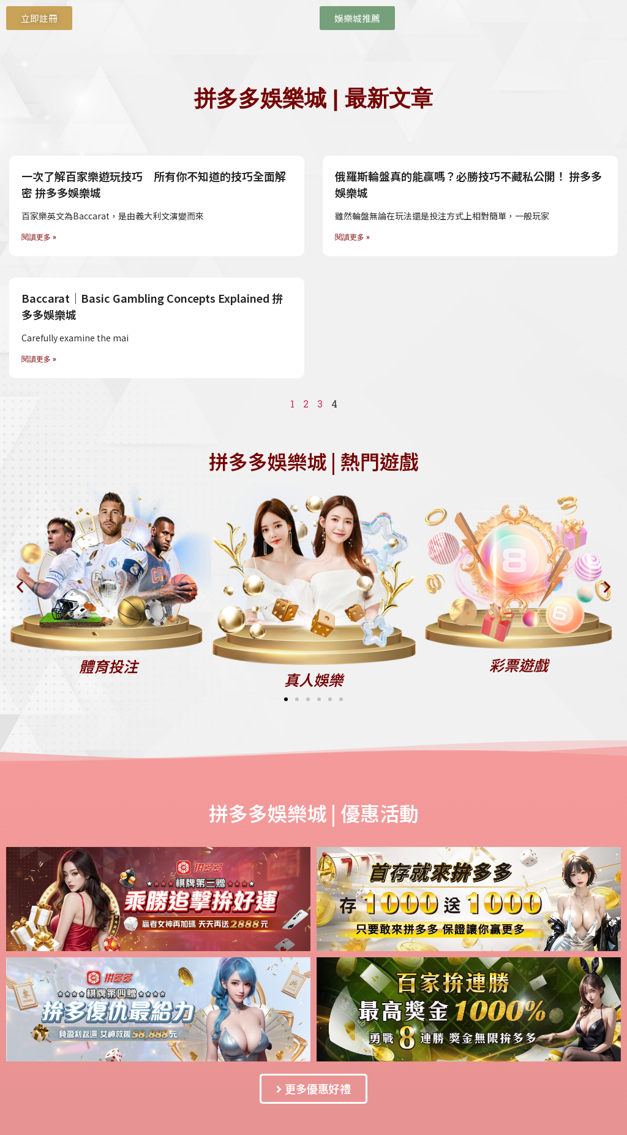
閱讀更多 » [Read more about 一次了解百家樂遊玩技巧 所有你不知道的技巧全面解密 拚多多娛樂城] (38, 237)
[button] (20, 586)
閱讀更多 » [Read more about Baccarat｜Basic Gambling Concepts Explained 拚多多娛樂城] (38, 359)
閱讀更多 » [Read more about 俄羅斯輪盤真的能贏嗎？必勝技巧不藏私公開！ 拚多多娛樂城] (352, 237)
